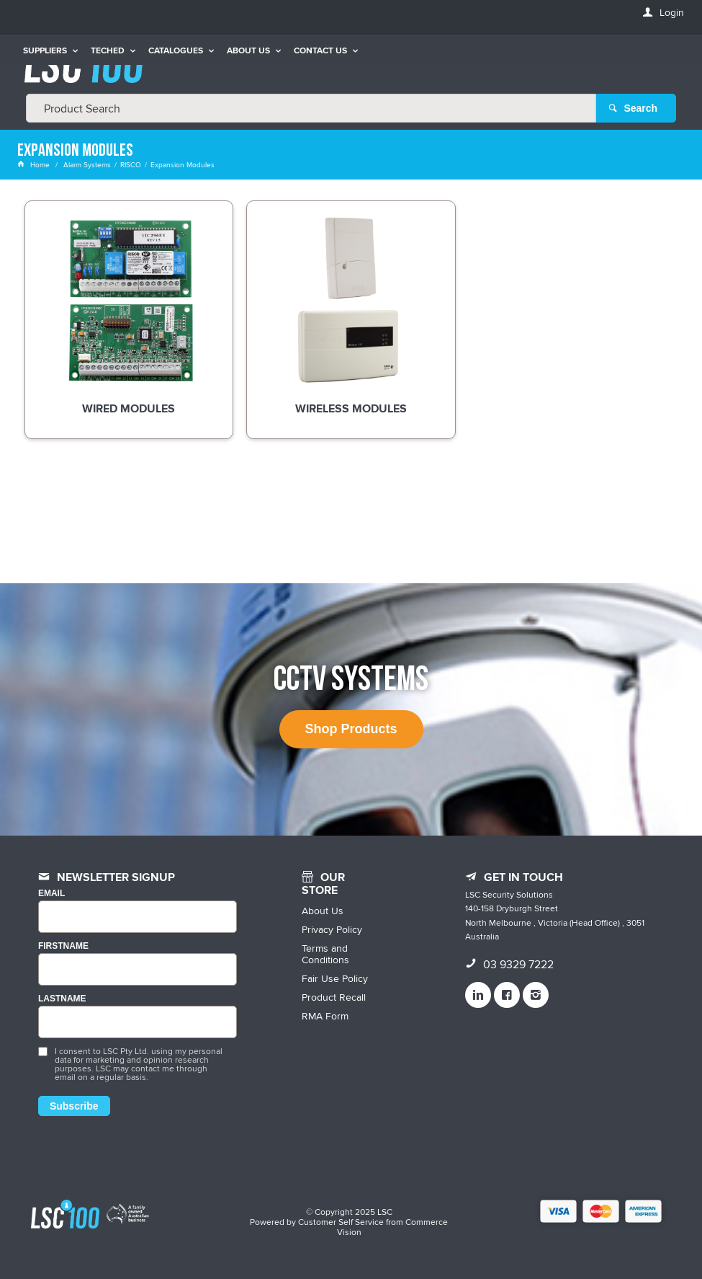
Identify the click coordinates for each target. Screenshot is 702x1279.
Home (34, 164)
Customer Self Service (341, 1222)
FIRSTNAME (63, 946)
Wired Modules (128, 409)
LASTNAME (62, 999)
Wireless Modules (351, 409)
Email (51, 893)
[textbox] (311, 108)
